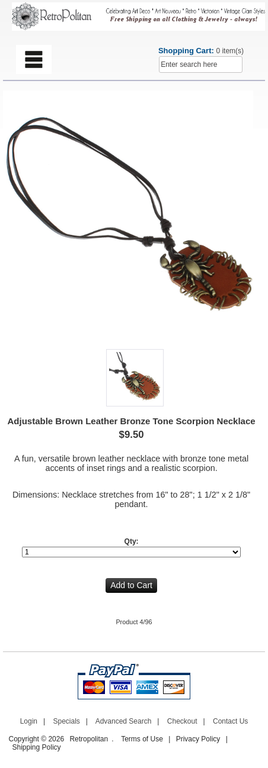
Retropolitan (88, 739)
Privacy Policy (198, 739)
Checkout (182, 721)
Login (28, 721)
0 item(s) (230, 51)
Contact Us (230, 721)
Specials (66, 721)
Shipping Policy (36, 747)
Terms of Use (142, 739)
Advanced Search (123, 721)
